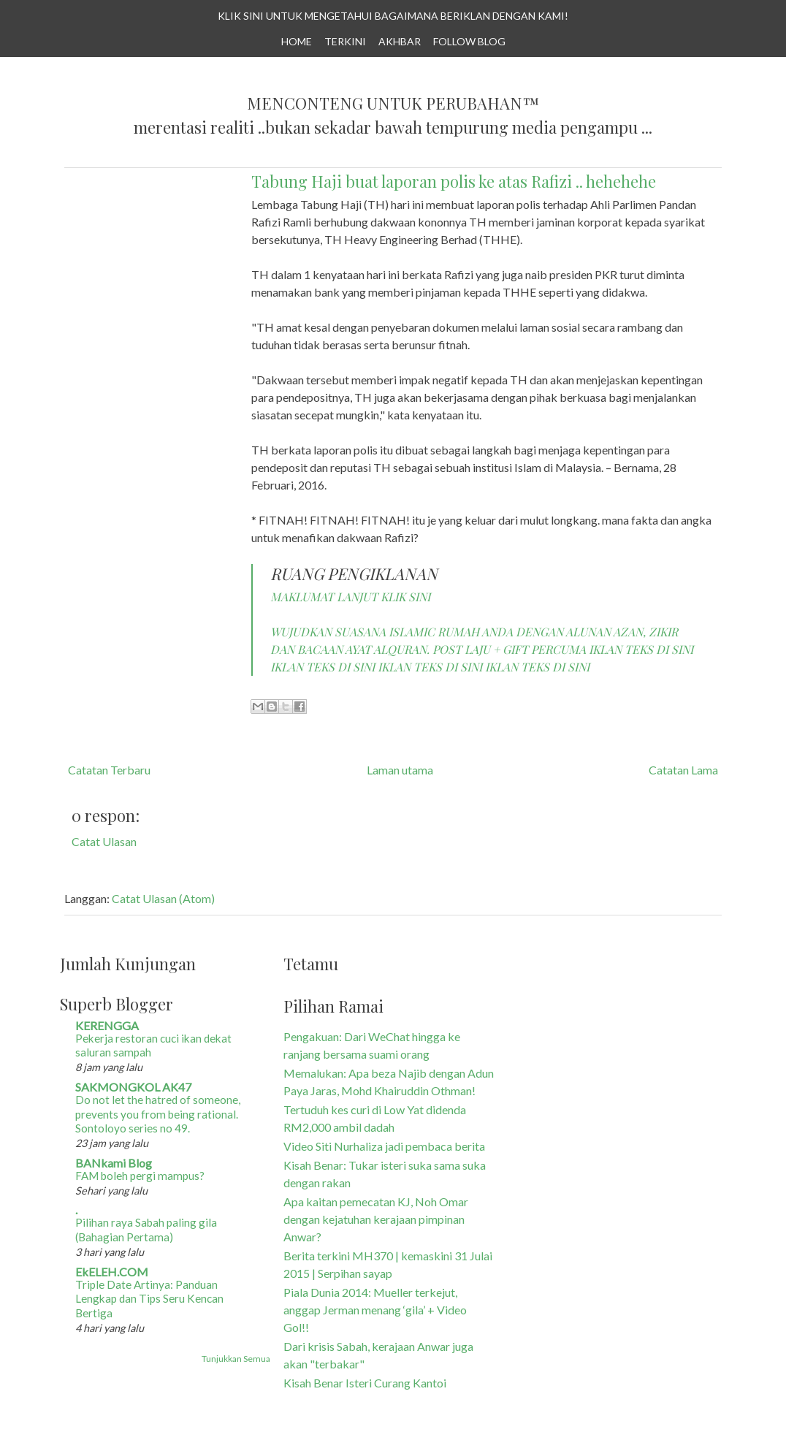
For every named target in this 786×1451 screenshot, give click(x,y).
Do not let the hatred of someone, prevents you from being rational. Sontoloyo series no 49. (157, 1114)
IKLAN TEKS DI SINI (641, 649)
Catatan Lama (683, 770)
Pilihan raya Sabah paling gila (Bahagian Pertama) (146, 1230)
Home (296, 41)
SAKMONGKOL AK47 (133, 1087)
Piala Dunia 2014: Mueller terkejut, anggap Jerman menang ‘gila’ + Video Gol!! (375, 1309)
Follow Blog (469, 41)
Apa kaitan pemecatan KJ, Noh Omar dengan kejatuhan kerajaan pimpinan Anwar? (375, 1219)
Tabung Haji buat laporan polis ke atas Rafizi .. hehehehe (453, 181)
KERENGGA (107, 1025)
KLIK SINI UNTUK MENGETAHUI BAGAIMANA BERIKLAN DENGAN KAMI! (393, 15)
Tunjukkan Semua (236, 1358)
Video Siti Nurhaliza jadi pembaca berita (384, 1146)
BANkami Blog (113, 1163)
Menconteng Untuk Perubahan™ (393, 104)
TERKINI (345, 41)
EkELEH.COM (111, 1272)
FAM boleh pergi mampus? (140, 1175)
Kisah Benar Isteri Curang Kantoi (364, 1383)
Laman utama (400, 770)
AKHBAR (399, 41)
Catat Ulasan (104, 841)
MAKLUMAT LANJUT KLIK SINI (350, 596)
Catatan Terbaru (109, 770)
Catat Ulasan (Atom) (163, 898)
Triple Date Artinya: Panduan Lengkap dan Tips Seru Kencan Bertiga (149, 1299)
